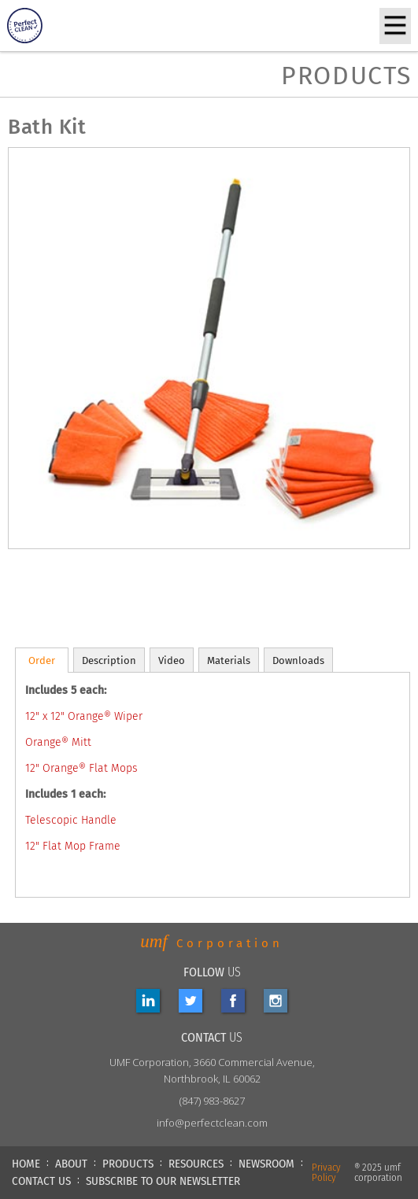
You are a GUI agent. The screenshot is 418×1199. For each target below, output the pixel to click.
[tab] (41, 660)
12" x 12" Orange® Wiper (83, 716)
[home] (50, 26)
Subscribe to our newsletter (163, 1181)
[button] (395, 26)
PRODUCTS (128, 1164)
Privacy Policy (326, 1173)
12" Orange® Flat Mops (81, 768)
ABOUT (71, 1164)
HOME (26, 1164)
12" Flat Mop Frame (72, 846)
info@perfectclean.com (212, 1123)
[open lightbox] (47, 598)
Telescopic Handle (71, 820)
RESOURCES (196, 1164)
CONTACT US (41, 1181)
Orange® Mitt (58, 742)
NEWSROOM (266, 1164)
